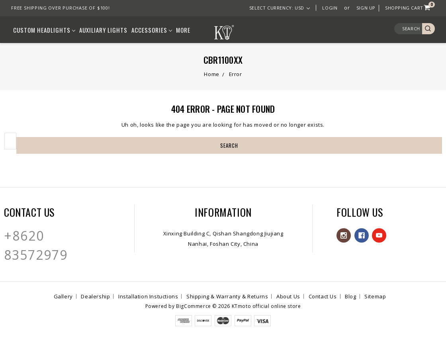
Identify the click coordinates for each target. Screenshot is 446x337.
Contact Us (323, 296)
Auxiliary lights (103, 29)
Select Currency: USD (279, 8)
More (183, 29)
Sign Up (366, 8)
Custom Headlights (44, 29)
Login (329, 8)
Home (211, 74)
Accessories (151, 29)
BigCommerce (193, 306)
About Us (288, 296)
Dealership (95, 296)
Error (235, 74)
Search (411, 28)
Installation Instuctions (148, 296)
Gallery (63, 296)
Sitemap (375, 296)
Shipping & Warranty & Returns (227, 296)
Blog (350, 296)
